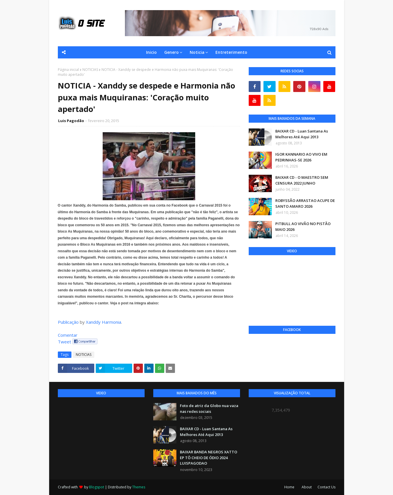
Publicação (68, 322)
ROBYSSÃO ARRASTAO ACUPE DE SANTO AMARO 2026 (305, 203)
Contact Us (326, 487)
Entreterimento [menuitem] (231, 52)
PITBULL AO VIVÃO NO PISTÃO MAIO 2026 (303, 226)
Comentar (68, 335)
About (307, 487)
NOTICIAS (90, 69)
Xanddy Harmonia (103, 322)
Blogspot (96, 487)
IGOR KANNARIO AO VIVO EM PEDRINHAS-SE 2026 (301, 157)
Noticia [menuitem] (197, 52)
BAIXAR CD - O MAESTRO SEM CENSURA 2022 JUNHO (301, 180)
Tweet (64, 342)
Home (289, 487)
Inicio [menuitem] (151, 52)
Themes (138, 487)
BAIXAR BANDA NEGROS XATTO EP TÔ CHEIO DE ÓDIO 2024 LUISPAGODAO (208, 457)
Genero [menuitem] (171, 52)
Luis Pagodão (71, 120)
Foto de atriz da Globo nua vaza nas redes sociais (209, 408)
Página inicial (68, 69)
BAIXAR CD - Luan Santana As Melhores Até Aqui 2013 (301, 133)
